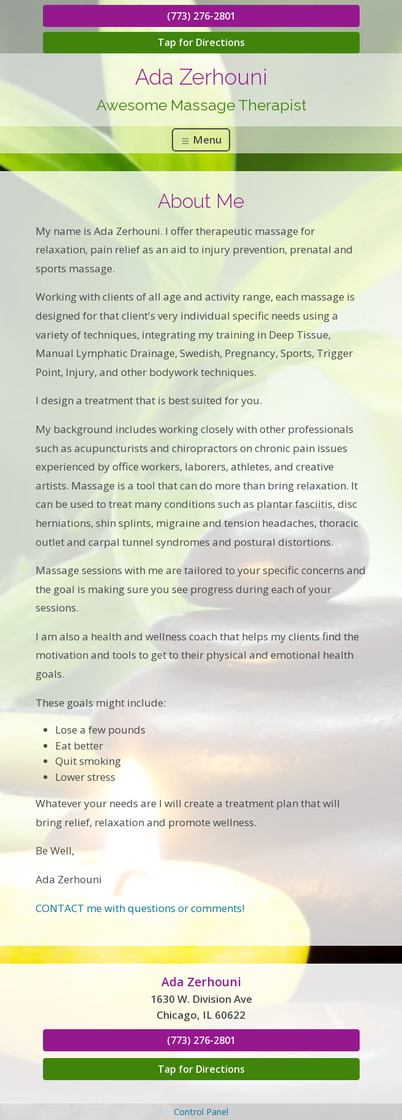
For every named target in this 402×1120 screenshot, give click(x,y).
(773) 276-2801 (201, 16)
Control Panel (201, 1112)
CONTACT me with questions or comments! (140, 908)
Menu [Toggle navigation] (201, 139)
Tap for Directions (201, 42)
